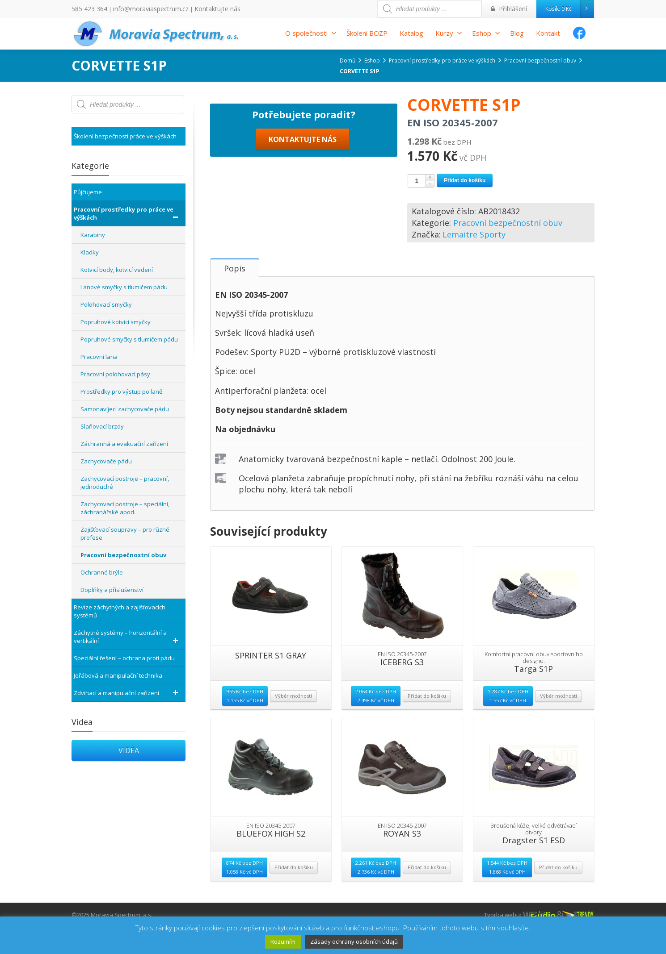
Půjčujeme (88, 192)
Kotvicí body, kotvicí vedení (116, 270)
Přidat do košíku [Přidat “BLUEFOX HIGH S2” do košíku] (293, 895)
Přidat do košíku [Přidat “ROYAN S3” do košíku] (427, 895)
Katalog (411, 33)
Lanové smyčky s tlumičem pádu (124, 287)
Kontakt (548, 33)
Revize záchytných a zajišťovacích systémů (119, 611)
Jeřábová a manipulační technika (118, 675)
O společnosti (311, 33)
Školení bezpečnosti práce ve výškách (125, 136)
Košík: (569, 9)
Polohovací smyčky (106, 304)
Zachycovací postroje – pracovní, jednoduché (124, 483)
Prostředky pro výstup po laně (121, 391)
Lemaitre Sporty (474, 234)
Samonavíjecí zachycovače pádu (124, 409)
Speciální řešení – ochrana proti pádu (124, 658)
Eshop (486, 33)
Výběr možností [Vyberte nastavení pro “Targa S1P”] (558, 723)
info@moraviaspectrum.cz (141, 8)
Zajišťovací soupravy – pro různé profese (124, 533)
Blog (517, 33)
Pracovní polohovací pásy (115, 374)
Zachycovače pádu (106, 461)
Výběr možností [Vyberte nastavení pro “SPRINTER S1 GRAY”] (293, 723)
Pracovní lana (99, 357)
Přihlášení (511, 8)
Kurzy (448, 33)
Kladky (89, 252)
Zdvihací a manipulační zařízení (127, 693)
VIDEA (128, 750)
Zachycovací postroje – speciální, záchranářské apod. (124, 508)
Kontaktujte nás (200, 8)
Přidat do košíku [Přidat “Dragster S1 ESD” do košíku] (558, 895)
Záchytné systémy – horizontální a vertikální (127, 637)
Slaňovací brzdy (102, 426)
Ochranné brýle (101, 572)
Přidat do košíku (464, 180)
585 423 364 (87, 8)
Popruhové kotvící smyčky (115, 322)
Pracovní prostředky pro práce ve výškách (127, 213)
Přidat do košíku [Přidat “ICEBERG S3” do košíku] (427, 723)
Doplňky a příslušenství (111, 590)
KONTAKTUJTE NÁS (303, 245)
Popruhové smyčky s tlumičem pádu (129, 339)
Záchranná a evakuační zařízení (124, 444)
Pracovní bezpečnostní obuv (507, 222)
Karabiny (92, 235)
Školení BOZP (367, 33)
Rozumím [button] (282, 941)
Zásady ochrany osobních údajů (354, 941)
